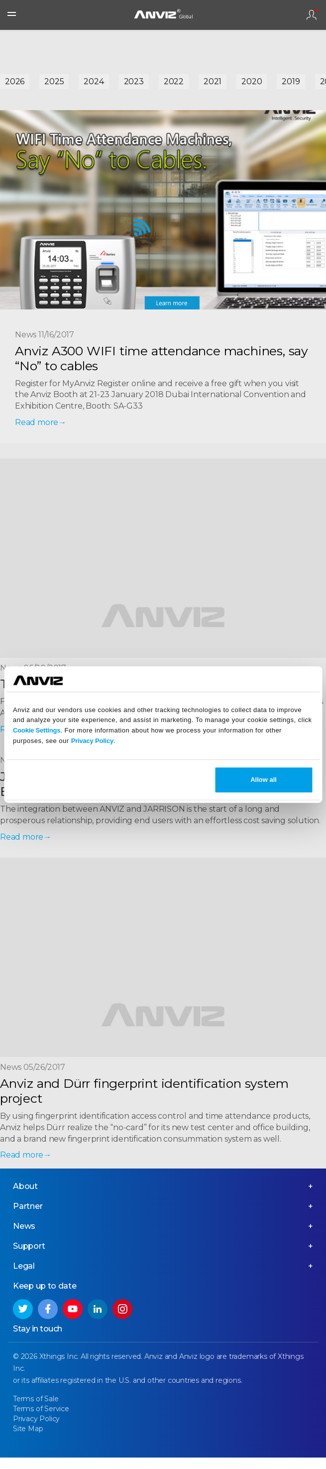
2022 (174, 81)
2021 (212, 81)
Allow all (263, 779)
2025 (54, 81)
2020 (251, 81)
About (25, 1186)
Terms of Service (41, 1408)
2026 (14, 81)
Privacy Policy (92, 740)
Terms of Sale (35, 1398)
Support (29, 1246)
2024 (94, 81)
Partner (28, 1206)
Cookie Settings (36, 730)
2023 (134, 81)
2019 (291, 81)
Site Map (28, 1428)
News (24, 1226)
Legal (24, 1266)
